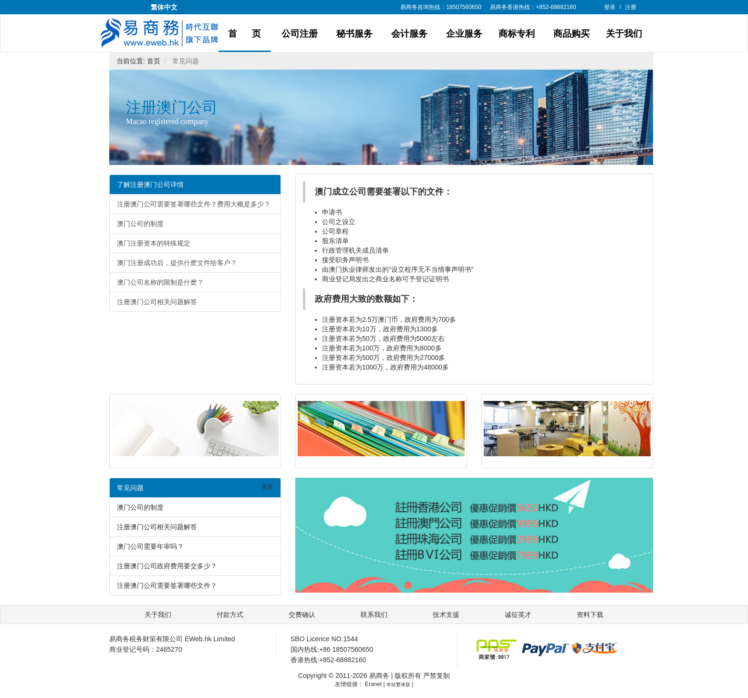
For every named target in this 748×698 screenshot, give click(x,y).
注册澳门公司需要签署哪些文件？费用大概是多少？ (193, 204)
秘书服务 (354, 34)
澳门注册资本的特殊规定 (153, 243)
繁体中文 (164, 7)
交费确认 (303, 614)
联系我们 (375, 614)
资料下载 (590, 614)
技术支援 (447, 614)
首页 (153, 61)
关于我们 (624, 34)
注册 (630, 7)
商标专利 (517, 34)
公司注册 (299, 34)
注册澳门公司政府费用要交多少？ (167, 566)
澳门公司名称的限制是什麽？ (160, 282)
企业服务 (464, 34)
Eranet (373, 684)
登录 (609, 7)
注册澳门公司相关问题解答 (157, 302)
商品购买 (571, 34)
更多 (267, 486)
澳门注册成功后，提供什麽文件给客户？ (177, 263)
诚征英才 (519, 614)
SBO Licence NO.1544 (324, 639)
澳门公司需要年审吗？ (150, 546)
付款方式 (230, 614)
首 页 (244, 34)
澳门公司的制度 (140, 223)
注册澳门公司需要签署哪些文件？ (167, 585)
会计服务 (409, 34)
